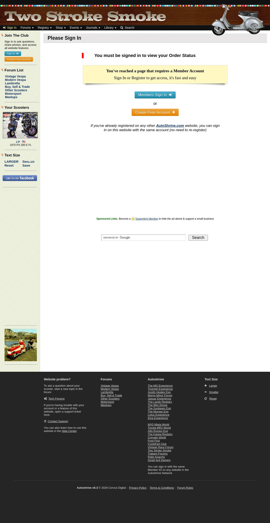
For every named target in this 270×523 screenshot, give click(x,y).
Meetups (11, 97)
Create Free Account (155, 112)
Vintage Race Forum (160, 447)
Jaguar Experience (159, 398)
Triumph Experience (160, 389)
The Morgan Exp (158, 411)
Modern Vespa (15, 80)
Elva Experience (158, 418)
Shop (59, 27)
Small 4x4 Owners (159, 460)
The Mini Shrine (157, 405)
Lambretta (12, 83)
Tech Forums (56, 398)
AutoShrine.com (170, 126)
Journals (91, 27)
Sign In (10, 27)
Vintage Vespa (15, 76)
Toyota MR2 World (159, 427)
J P (18, 141)
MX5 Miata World (158, 424)
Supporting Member (146, 218)
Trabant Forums (158, 453)
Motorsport (13, 93)
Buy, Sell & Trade (17, 86)
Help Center (69, 431)
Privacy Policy (138, 487)
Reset (9, 165)
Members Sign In (155, 95)
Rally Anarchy (156, 456)
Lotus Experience (158, 414)
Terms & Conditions (162, 487)
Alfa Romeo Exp (158, 431)
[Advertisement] (155, 186)
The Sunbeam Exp (159, 408)
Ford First (154, 440)
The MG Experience (160, 385)
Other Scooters (16, 90)
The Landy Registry (160, 401)
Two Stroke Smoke (159, 450)
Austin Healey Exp (159, 392)
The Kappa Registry (160, 434)
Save (26, 165)
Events (74, 27)
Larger (12, 161)
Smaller (28, 161)
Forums (25, 27)
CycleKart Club (157, 444)
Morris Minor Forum (160, 395)
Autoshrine (156, 379)
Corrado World (157, 437)
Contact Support (58, 421)
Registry (43, 27)
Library (109, 27)
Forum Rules (185, 487)
